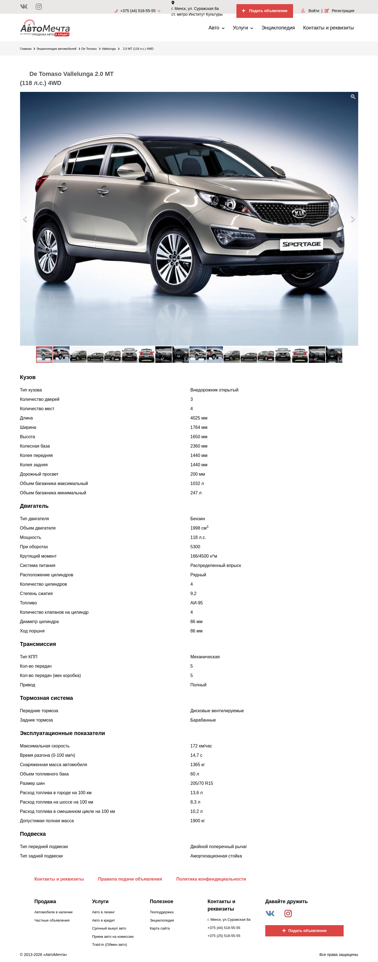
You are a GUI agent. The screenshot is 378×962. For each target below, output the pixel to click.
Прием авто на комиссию (113, 936)
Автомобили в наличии (53, 912)
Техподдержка (161, 912)
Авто (216, 28)
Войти (310, 11)
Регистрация (339, 11)
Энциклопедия (278, 28)
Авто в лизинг (103, 912)
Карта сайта (160, 928)
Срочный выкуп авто (109, 928)
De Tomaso (90, 48)
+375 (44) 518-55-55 (138, 11)
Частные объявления (52, 920)
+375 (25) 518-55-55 (224, 936)
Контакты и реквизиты (328, 28)
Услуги (243, 28)
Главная (27, 48)
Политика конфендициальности (211, 879)
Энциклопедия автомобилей (58, 48)
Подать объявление (265, 11)
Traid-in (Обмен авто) (109, 944)
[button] (353, 96)
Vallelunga (111, 48)
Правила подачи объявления (130, 879)
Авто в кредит (103, 920)
